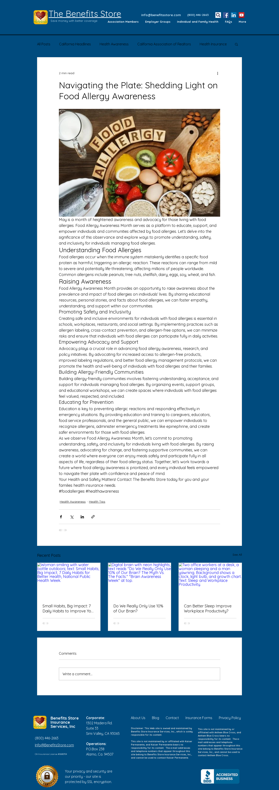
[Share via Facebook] (61, 517)
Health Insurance (213, 44)
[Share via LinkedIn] (82, 517)
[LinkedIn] (233, 15)
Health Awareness (114, 44)
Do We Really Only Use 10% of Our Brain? (138, 608)
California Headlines (75, 44)
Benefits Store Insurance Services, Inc (65, 722)
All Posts (43, 44)
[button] (236, 44)
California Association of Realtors (164, 44)
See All (237, 555)
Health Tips (97, 502)
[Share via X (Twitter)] (72, 517)
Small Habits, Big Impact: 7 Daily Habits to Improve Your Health (69, 608)
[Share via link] (93, 517)
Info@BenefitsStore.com (54, 745)
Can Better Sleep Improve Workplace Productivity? (207, 608)
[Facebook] (226, 15)
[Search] (218, 15)
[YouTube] (241, 15)
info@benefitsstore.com (161, 15)
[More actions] (217, 73)
